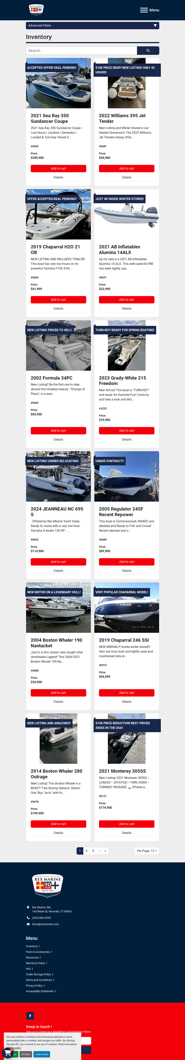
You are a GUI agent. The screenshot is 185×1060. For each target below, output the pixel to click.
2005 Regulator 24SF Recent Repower (121, 511)
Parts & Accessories (38, 951)
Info (28, 968)
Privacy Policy (34, 985)
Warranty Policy (35, 963)
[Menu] (144, 10)
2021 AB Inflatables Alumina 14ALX (119, 249)
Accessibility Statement (40, 991)
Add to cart (58, 168)
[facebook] (30, 1016)
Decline (26, 1054)
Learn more (42, 1054)
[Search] (81, 50)
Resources (32, 957)
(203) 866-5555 (41, 917)
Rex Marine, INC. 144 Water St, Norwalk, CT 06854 (52, 909)
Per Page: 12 (145, 851)
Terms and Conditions (39, 980)
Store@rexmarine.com (45, 924)
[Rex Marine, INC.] (47, 886)
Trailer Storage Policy (38, 974)
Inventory (31, 946)
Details (58, 177)
